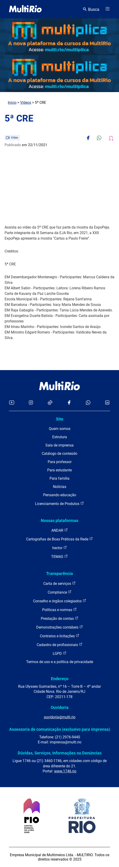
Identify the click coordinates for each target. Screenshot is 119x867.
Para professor (60, 462)
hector (59, 547)
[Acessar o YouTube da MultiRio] (11, 403)
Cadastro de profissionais (60, 644)
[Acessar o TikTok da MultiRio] (50, 403)
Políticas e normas (59, 609)
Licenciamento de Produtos (59, 503)
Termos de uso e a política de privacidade (59, 662)
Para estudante (59, 470)
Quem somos (59, 428)
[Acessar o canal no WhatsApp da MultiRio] (88, 403)
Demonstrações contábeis (59, 627)
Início (12, 102)
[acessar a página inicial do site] (25, 9)
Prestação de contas (59, 618)
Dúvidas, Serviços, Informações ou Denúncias (60, 753)
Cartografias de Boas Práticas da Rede (59, 538)
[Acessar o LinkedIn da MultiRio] (107, 403)
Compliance (60, 592)
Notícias (59, 486)
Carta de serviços (59, 583)
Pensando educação (59, 495)
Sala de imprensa (59, 445)
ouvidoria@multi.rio (59, 717)
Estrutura (59, 437)
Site (59, 419)
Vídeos (25, 102)
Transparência (59, 573)
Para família (59, 478)
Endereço (59, 678)
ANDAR (59, 530)
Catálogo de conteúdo (59, 453)
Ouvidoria (60, 707)
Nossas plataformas (59, 520)
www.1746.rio (65, 771)
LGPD (59, 653)
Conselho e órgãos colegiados (59, 600)
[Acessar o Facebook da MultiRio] (69, 403)
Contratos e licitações (59, 635)
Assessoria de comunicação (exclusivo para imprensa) (59, 729)
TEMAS (59, 556)
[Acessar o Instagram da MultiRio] (31, 403)
